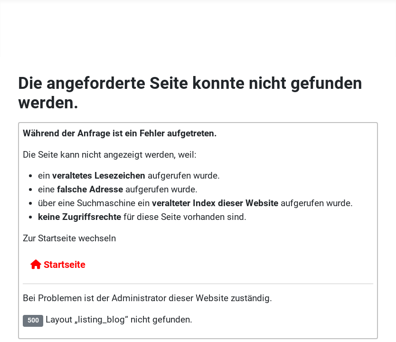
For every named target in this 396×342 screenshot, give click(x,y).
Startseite (57, 264)
